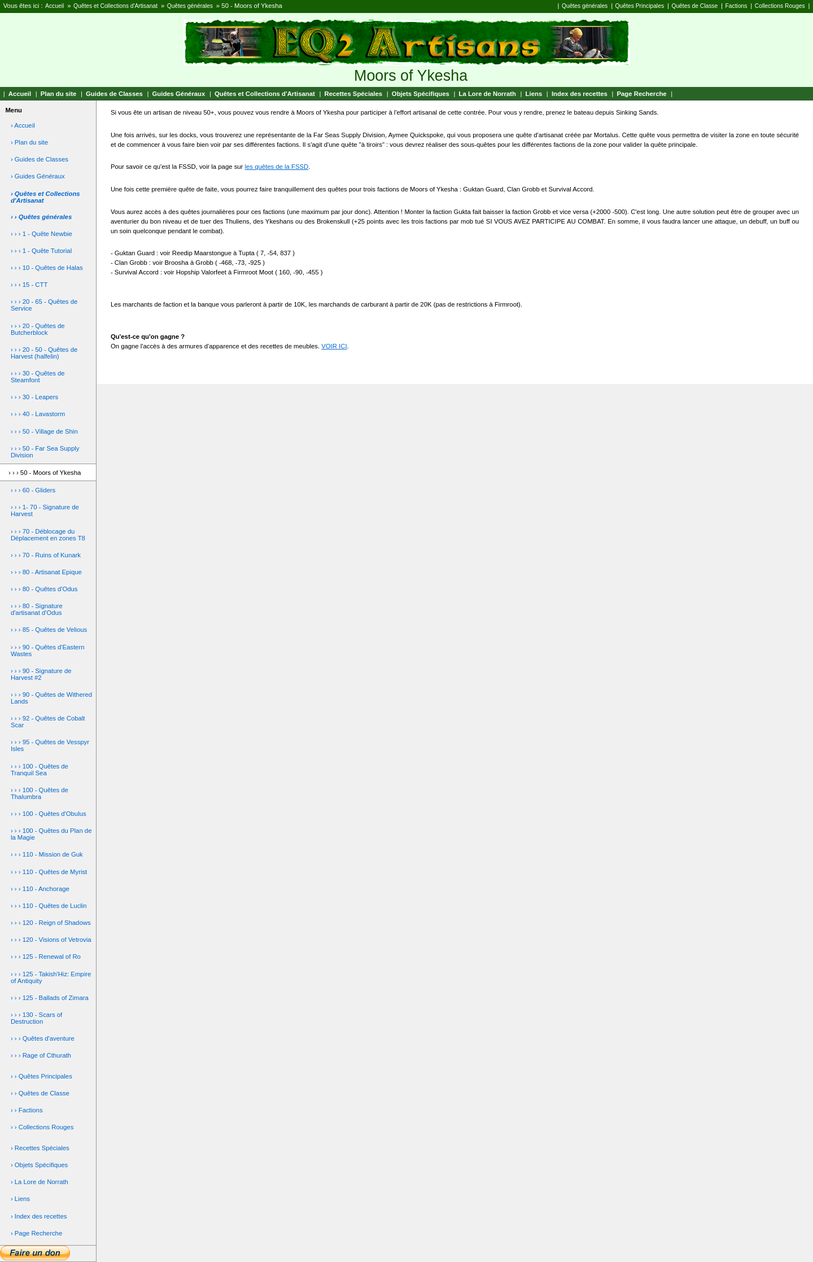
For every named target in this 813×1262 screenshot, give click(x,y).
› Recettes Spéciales (40, 1148)
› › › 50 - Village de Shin (44, 431)
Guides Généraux (179, 93)
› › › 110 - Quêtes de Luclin (49, 905)
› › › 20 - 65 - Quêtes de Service (44, 305)
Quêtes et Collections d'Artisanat (115, 6)
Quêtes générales (190, 6)
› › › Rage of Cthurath (41, 1055)
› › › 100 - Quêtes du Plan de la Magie (51, 834)
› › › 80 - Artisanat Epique (46, 572)
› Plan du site (29, 142)
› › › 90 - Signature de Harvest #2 (41, 674)
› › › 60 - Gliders (33, 490)
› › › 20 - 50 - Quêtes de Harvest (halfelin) (44, 353)
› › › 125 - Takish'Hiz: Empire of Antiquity (51, 977)
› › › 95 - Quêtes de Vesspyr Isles (50, 745)
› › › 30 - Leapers (34, 397)
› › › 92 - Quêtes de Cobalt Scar (48, 721)
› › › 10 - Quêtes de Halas (47, 267)
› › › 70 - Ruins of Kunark (46, 555)
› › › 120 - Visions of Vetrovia (51, 939)
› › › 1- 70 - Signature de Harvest (45, 510)
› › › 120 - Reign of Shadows (51, 922)
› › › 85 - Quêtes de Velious (49, 629)
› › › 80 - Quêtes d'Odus (44, 589)
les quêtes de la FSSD (277, 166)
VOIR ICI (334, 346)
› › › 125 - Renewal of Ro (46, 956)
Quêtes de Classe (694, 6)
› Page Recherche (36, 1233)
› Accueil (23, 125)
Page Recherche (642, 93)
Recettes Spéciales (353, 93)
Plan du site (59, 93)
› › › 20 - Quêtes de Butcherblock (38, 329)
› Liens (20, 1198)
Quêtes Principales (639, 6)
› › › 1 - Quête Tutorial (41, 250)
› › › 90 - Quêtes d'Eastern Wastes (48, 650)
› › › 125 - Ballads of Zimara (50, 997)
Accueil (54, 6)
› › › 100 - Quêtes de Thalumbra (39, 793)
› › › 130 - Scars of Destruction (36, 1018)
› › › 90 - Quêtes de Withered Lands (51, 698)
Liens (534, 93)
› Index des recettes (39, 1216)
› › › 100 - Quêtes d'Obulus (48, 813)
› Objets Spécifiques (39, 1164)
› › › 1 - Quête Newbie (41, 233)
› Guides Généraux (38, 176)
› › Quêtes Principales (41, 1076)
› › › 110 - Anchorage (40, 888)
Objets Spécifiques (420, 93)
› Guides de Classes (39, 159)
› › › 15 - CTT (29, 284)
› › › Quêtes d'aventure (43, 1038)
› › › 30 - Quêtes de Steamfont (38, 376)
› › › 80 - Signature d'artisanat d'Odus (37, 609)
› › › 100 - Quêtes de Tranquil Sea (39, 769)
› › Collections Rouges (42, 1127)
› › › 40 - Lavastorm (38, 414)
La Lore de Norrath (487, 93)
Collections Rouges (780, 6)
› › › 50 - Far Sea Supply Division (45, 451)
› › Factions (27, 1110)
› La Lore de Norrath (39, 1181)
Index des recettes (579, 93)
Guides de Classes (114, 93)
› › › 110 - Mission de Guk (47, 854)
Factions (736, 6)
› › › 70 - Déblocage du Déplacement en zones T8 (48, 535)
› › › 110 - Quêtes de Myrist (49, 871)
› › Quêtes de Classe (40, 1093)
